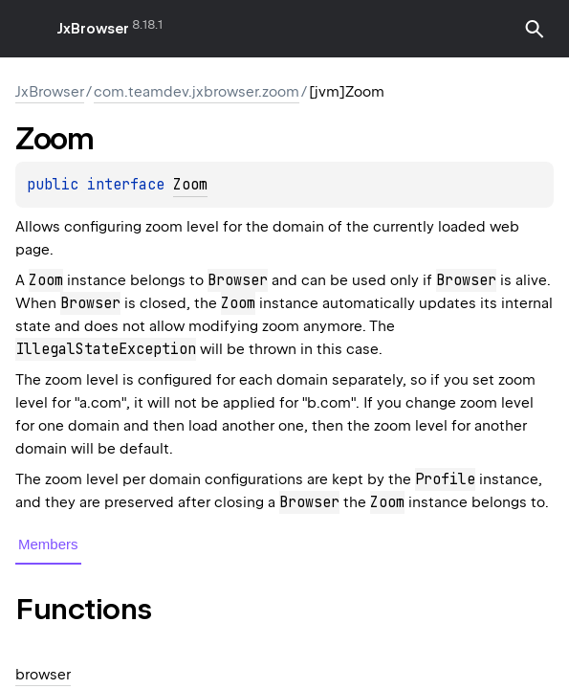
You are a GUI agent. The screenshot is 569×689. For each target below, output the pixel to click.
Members (48, 544)
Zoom (190, 184)
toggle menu (28, 28)
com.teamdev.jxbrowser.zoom (196, 91)
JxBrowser (93, 28)
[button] (534, 29)
